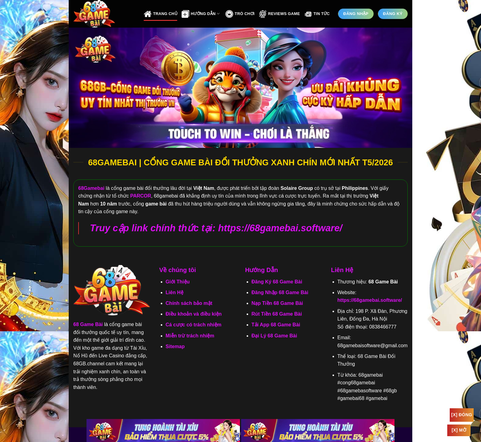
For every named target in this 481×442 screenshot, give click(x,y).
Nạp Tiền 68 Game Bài (277, 303)
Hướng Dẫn (201, 14)
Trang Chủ (160, 14)
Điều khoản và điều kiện (194, 314)
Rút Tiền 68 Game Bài (277, 314)
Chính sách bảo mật (189, 303)
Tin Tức (317, 14)
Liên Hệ (174, 292)
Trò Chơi (240, 14)
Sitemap (175, 346)
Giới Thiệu (178, 281)
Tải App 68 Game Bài (276, 324)
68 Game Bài (88, 324)
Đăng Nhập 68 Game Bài (280, 292)
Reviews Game (279, 14)
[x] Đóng (461, 414)
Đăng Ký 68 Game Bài (277, 281)
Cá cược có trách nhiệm (193, 324)
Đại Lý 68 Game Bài (274, 335)
